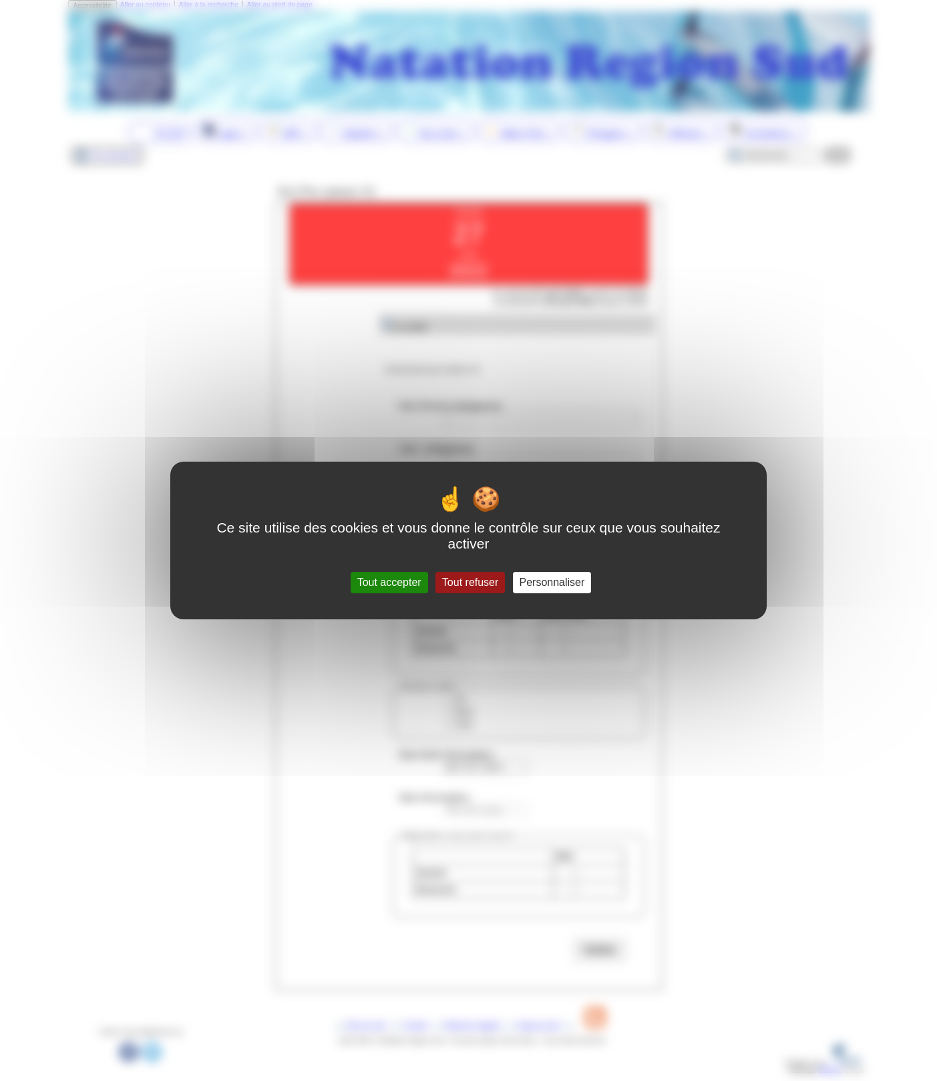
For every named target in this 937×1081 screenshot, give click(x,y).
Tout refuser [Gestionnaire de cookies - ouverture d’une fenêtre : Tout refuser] (470, 582)
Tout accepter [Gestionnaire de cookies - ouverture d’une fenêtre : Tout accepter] (389, 582)
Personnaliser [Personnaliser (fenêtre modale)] (552, 582)
